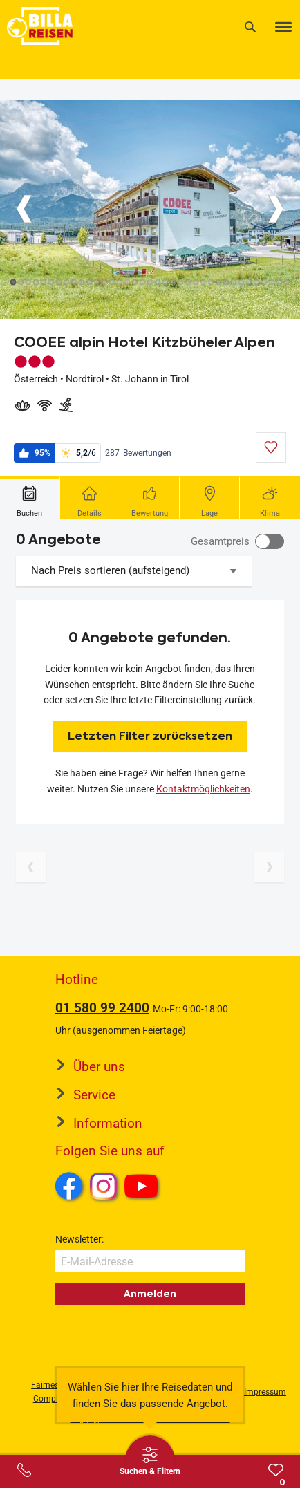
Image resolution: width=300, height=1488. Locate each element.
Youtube (143, 1188)
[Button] (24, 209)
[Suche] (250, 26)
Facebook (69, 1186)
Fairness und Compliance (55, 1391)
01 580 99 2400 (102, 1008)
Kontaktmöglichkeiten (203, 788)
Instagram (104, 1186)
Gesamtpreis (220, 541)
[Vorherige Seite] (31, 867)
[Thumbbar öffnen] (150, 1460)
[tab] (30, 497)
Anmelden (150, 1294)
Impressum (265, 1392)
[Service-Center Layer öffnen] (24, 1470)
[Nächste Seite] (269, 867)
